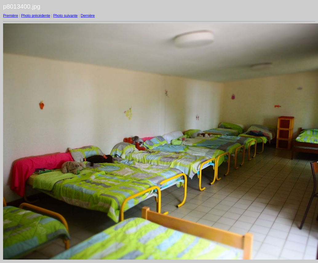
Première (10, 16)
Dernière (88, 16)
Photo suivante (65, 16)
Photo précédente (35, 16)
